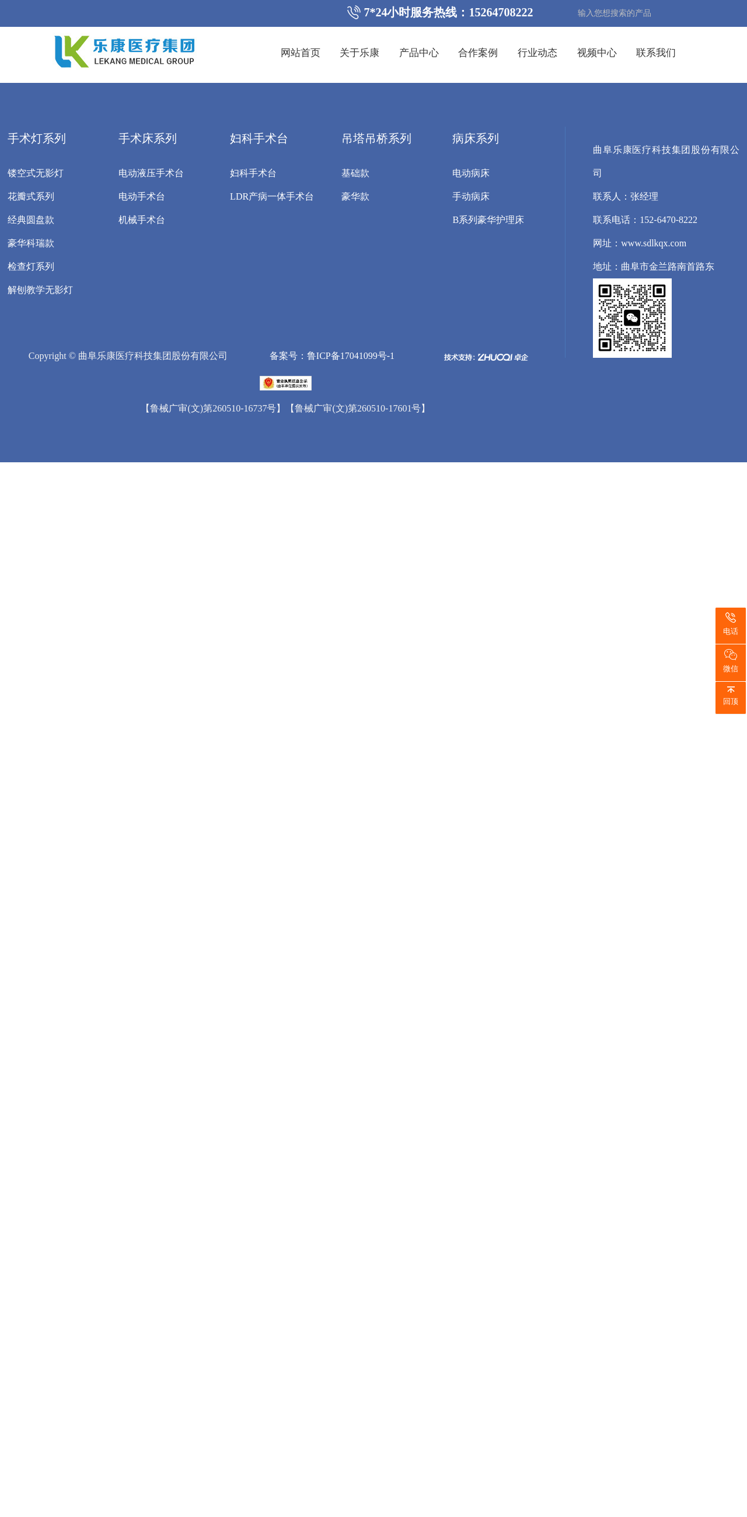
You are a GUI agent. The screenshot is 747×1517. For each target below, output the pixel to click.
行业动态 (537, 52)
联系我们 (656, 52)
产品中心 (419, 52)
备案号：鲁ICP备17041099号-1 (332, 356)
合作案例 (478, 52)
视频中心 (597, 52)
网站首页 (300, 52)
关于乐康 (359, 52)
